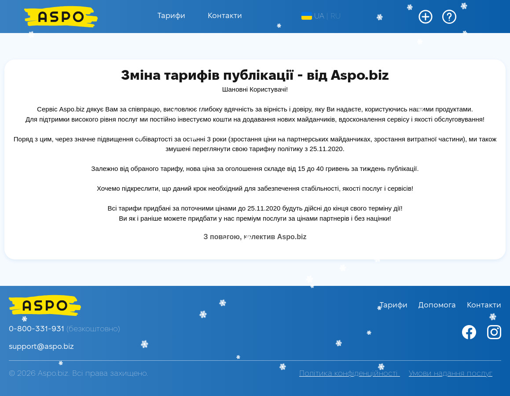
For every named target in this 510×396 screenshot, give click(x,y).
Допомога (438, 305)
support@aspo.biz (41, 347)
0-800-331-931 (64, 329)
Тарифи (171, 16)
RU (335, 16)
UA (312, 16)
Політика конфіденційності (349, 373)
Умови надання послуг (450, 373)
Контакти (225, 16)
